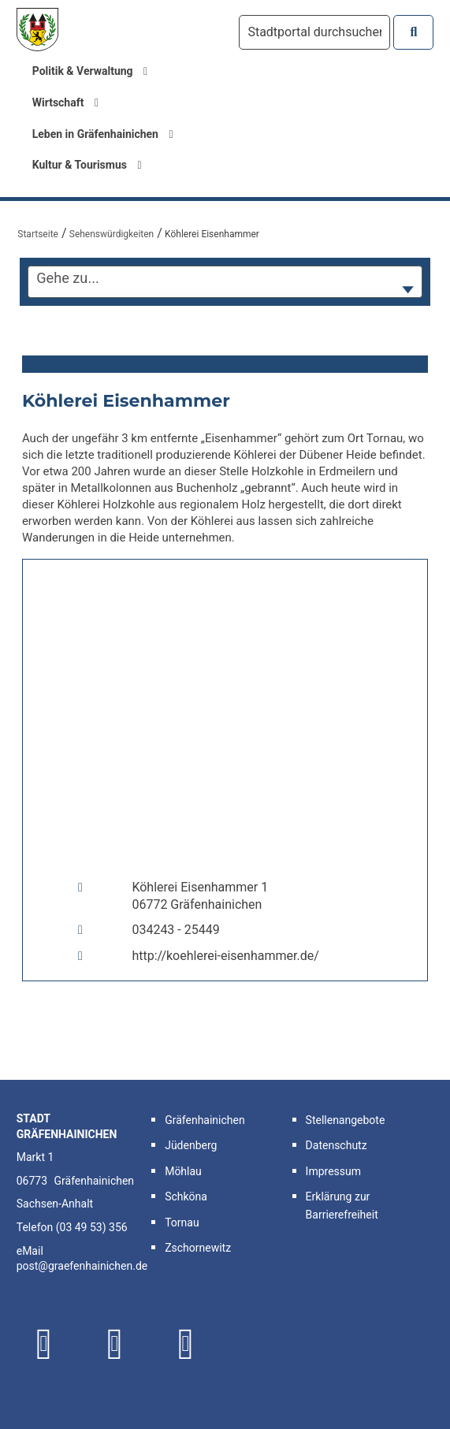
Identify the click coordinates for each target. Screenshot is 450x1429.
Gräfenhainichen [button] (205, 1120)
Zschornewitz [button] (198, 1247)
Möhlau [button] (183, 1171)
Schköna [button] (186, 1196)
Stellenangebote (345, 1120)
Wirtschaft (65, 102)
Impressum (333, 1171)
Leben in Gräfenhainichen (102, 134)
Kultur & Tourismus (87, 164)
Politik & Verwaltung (90, 71)
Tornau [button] (182, 1222)
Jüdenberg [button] (191, 1145)
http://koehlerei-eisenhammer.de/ (225, 955)
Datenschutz (336, 1145)
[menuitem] (225, 71)
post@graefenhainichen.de (82, 1266)
